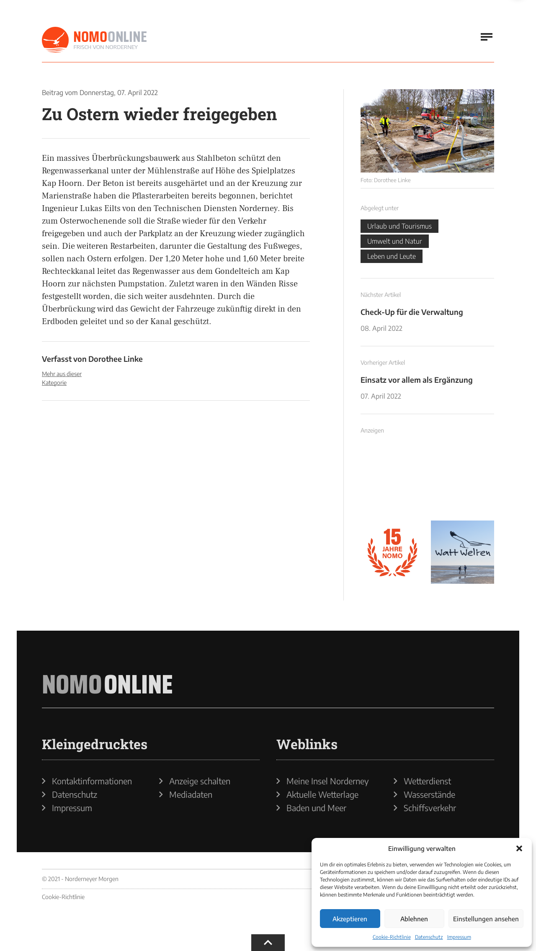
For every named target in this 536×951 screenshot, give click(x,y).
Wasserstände (429, 794)
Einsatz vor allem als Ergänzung (417, 379)
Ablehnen (414, 919)
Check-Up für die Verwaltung (412, 312)
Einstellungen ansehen (486, 919)
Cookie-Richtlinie (392, 937)
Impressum (459, 937)
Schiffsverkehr (430, 808)
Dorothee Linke (115, 358)
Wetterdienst (427, 781)
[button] (519, 848)
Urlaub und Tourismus (399, 226)
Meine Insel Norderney (327, 781)
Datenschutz (429, 937)
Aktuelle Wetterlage (322, 794)
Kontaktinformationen (92, 781)
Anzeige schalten (199, 781)
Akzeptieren (349, 919)
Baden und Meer (316, 808)
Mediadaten (190, 794)
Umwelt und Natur (394, 241)
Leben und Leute (391, 256)
